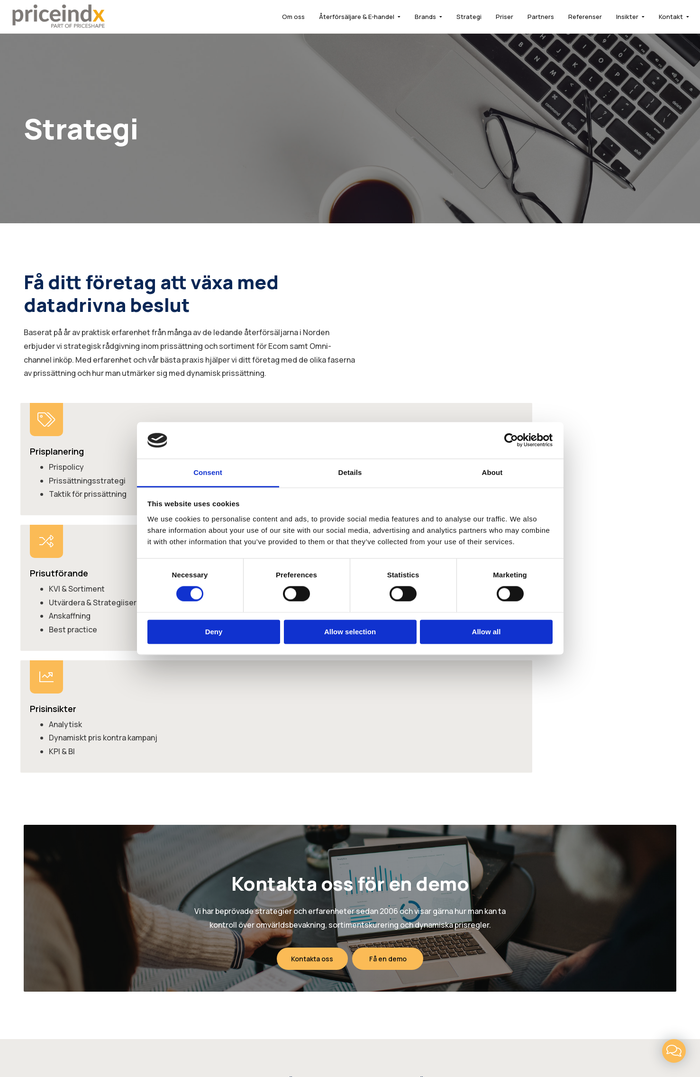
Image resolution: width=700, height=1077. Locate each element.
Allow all (486, 632)
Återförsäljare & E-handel (344, 16)
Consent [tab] (207, 472)
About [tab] (492, 472)
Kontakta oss (311, 716)
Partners (528, 16)
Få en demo (389, 716)
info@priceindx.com (593, 866)
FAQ (422, 866)
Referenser (572, 16)
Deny (214, 632)
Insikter (614, 16)
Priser (491, 16)
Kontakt (658, 16)
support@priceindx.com (601, 880)
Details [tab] (350, 472)
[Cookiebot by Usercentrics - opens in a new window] (511, 440)
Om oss (280, 16)
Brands (412, 16)
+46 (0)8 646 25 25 (592, 853)
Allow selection (350, 632)
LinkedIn (311, 1012)
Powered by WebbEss (625, 1042)
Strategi (456, 16)
